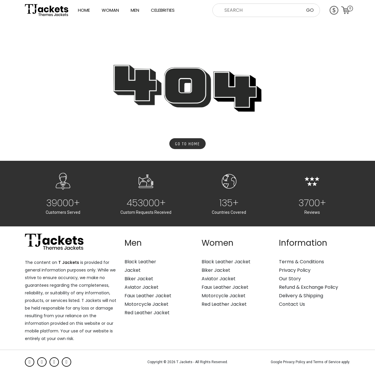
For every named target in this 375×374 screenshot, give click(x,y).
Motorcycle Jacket (146, 304)
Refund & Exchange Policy (308, 287)
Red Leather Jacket (147, 313)
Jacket (133, 270)
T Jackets (68, 262)
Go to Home (187, 144)
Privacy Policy (295, 270)
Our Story (290, 279)
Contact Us (292, 304)
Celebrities (163, 10)
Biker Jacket (139, 279)
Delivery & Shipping (301, 296)
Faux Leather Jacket (148, 296)
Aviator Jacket (141, 287)
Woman (110, 10)
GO (310, 10)
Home (84, 10)
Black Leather (140, 262)
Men (135, 10)
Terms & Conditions (301, 262)
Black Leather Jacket (226, 262)
